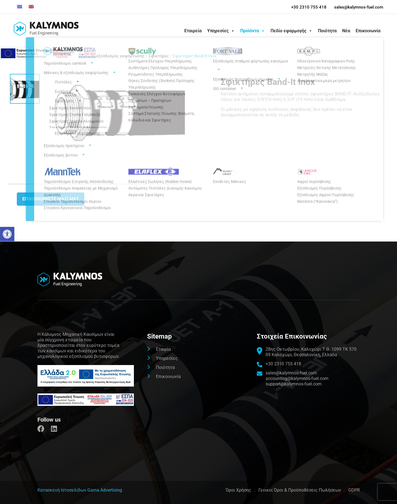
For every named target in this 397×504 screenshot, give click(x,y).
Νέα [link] (346, 30)
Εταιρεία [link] (193, 30)
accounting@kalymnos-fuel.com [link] (297, 378)
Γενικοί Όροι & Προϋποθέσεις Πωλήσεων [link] (299, 490)
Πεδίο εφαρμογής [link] (291, 30)
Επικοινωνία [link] (368, 30)
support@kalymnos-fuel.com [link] (294, 384)
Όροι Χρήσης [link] (238, 490)
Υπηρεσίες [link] (221, 30)
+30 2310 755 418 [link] (308, 7)
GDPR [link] (354, 490)
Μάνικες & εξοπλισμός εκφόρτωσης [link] (110, 55)
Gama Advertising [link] (104, 490)
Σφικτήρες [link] (158, 55)
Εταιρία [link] (163, 349)
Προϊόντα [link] (252, 30)
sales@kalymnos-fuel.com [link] (358, 7)
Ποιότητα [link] (327, 30)
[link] (7, 234)
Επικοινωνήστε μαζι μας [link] (50, 199)
